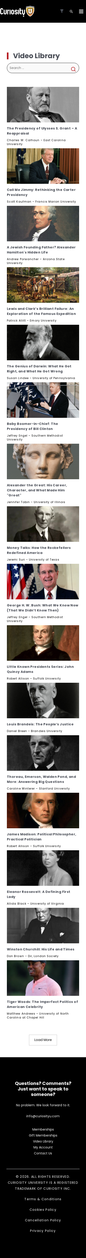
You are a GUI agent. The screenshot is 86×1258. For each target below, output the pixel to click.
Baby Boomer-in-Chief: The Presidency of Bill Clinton (32, 426)
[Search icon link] (71, 12)
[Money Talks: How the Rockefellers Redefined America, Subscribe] (43, 524)
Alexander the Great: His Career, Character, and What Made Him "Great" (37, 490)
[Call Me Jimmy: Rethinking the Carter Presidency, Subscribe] (43, 166)
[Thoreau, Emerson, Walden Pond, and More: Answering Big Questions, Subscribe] (43, 753)
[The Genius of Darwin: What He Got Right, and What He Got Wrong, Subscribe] (43, 342)
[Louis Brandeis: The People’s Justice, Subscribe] (43, 700)
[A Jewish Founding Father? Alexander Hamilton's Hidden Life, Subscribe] (43, 223)
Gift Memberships (43, 1135)
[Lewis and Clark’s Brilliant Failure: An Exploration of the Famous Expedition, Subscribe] (43, 285)
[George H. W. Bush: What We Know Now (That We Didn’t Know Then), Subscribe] (43, 581)
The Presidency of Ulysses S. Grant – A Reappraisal (42, 131)
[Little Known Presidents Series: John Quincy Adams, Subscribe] (43, 643)
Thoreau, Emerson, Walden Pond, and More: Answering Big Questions (41, 779)
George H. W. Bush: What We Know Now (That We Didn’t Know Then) (42, 608)
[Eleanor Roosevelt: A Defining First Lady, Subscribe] (43, 868)
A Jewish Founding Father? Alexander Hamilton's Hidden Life (41, 250)
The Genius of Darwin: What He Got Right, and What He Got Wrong (39, 369)
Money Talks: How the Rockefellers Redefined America (39, 550)
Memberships (43, 1129)
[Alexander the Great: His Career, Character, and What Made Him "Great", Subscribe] (43, 461)
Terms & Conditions (42, 1199)
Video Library (43, 1141)
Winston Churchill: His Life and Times (41, 949)
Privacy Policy (43, 1230)
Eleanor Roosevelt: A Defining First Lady (38, 894)
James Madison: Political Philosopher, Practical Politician (41, 837)
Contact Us (43, 1153)
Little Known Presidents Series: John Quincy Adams (40, 669)
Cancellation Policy (43, 1220)
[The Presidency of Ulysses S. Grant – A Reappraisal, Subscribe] (43, 104)
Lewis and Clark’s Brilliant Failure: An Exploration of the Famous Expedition (41, 311)
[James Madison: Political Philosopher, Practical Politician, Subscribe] (43, 810)
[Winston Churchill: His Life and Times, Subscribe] (43, 925)
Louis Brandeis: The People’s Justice (40, 724)
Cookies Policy (43, 1209)
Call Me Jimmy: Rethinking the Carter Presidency (41, 192)
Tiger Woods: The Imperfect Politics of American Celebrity (42, 1004)
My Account (43, 1147)
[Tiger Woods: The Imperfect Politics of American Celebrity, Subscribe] (43, 978)
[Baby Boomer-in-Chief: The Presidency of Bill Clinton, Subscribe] (43, 400)
